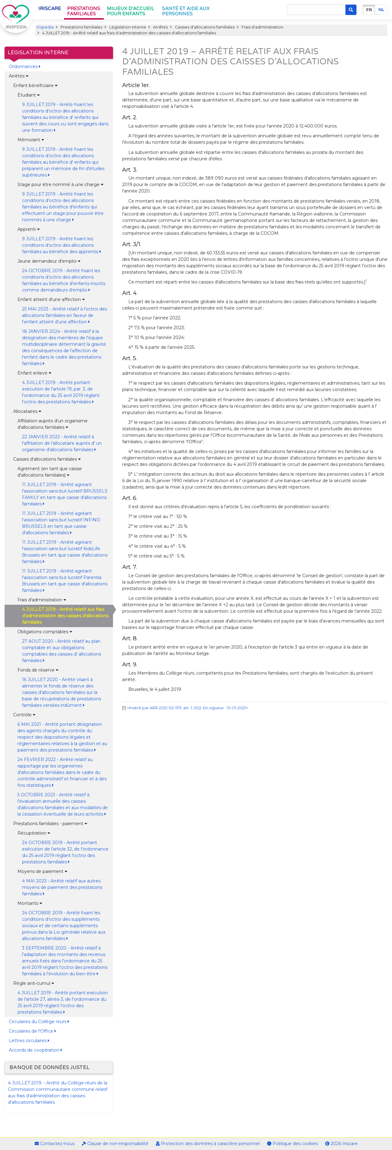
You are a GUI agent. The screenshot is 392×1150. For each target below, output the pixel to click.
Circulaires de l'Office (32, 1031)
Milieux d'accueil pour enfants (130, 11)
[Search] (316, 10)
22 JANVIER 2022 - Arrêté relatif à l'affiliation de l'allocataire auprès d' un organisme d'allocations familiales (62, 443)
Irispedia (45, 27)
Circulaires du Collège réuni (39, 1021)
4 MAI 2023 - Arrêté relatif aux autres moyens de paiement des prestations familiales (62, 887)
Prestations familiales (83, 11)
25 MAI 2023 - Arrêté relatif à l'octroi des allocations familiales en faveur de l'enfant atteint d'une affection (64, 315)
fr (369, 10)
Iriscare (49, 8)
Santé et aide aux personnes (185, 11)
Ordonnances (24, 66)
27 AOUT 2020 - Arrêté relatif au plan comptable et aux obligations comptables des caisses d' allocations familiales (61, 650)
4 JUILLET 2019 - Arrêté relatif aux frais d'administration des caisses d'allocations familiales (65, 616)
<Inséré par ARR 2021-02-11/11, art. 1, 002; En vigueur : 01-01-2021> (187, 708)
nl (381, 9)
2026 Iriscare (341, 1143)
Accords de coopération (35, 1050)
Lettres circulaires (29, 1040)
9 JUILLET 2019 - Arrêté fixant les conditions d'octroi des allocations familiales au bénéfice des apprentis (61, 245)
